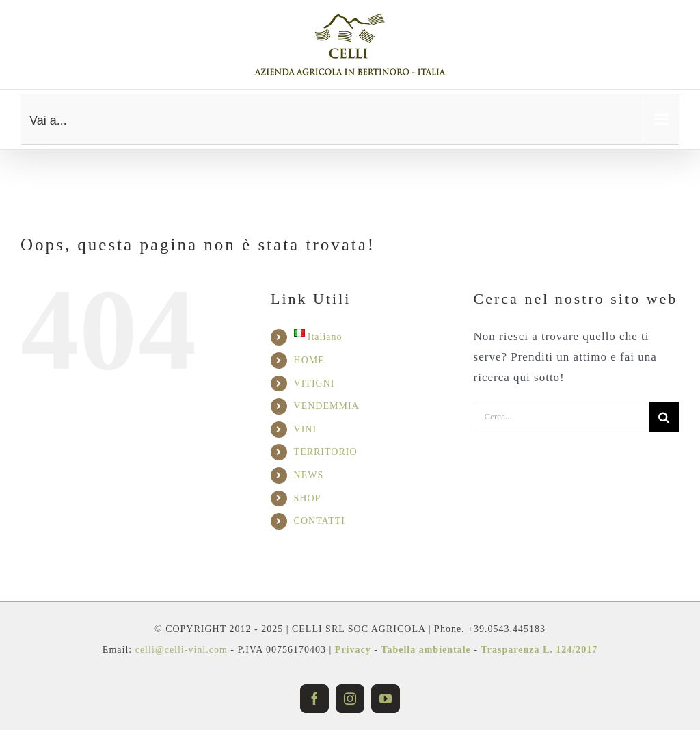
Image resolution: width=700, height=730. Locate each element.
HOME (309, 360)
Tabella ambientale (425, 649)
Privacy (353, 649)
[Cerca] (664, 417)
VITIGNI (314, 383)
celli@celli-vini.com (183, 649)
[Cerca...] (561, 417)
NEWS (309, 475)
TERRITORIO (326, 452)
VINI (305, 429)
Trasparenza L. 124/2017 (539, 649)
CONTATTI (319, 521)
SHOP (307, 498)
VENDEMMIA (327, 406)
